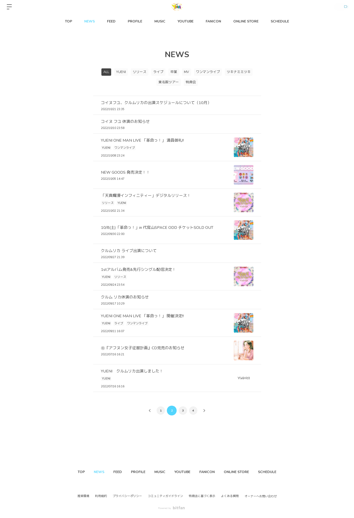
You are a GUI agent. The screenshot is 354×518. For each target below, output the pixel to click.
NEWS (89, 21)
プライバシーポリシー (127, 496)
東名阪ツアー (168, 82)
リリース (139, 72)
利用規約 (101, 496)
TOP (68, 21)
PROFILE (135, 21)
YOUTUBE (185, 21)
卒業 (173, 72)
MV (186, 72)
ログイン (339, 7)
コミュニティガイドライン (165, 496)
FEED (111, 21)
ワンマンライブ (208, 72)
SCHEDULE (280, 21)
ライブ (158, 72)
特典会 (191, 82)
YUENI (121, 72)
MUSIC (159, 21)
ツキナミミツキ (239, 72)
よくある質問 (230, 496)
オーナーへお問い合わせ (261, 496)
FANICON (213, 21)
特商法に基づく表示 (202, 496)
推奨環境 (83, 496)
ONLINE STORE (245, 21)
